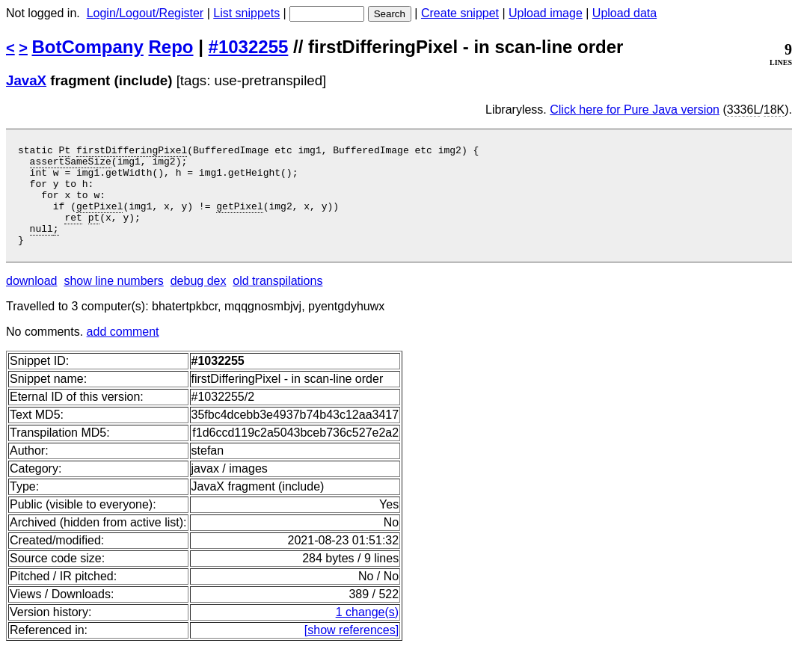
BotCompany (88, 47)
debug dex (199, 301)
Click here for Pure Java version (634, 109)
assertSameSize (70, 165)
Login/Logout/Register (145, 13)
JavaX (26, 80)
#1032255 (249, 47)
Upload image (546, 13)
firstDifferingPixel (131, 152)
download (32, 301)
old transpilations (277, 301)
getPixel (99, 219)
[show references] (351, 650)
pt (94, 232)
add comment (123, 351)
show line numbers (113, 301)
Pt (65, 152)
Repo (171, 47)
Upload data (624, 13)
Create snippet (460, 13)
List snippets (246, 13)
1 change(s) (367, 632)
